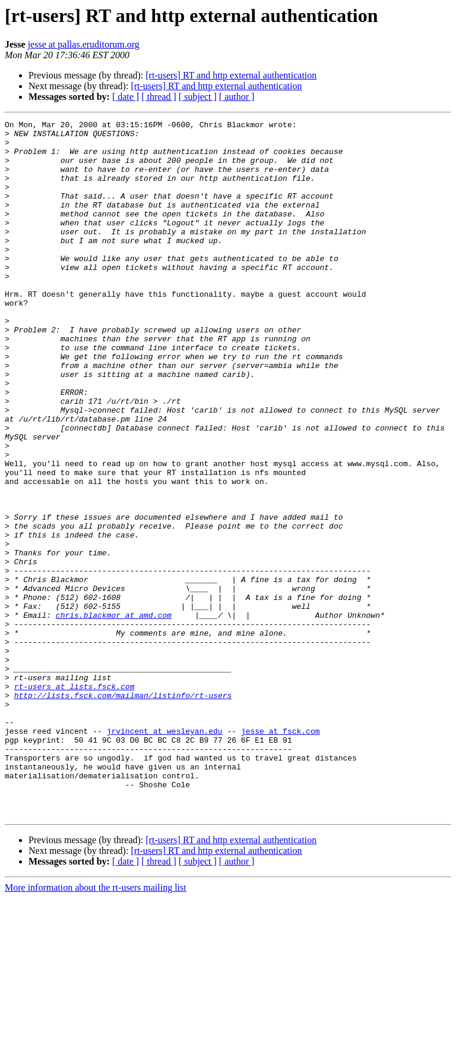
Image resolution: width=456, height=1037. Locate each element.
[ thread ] (158, 97)
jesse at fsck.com (280, 854)
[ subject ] (198, 97)
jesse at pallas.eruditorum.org (84, 44)
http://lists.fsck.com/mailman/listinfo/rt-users (123, 811)
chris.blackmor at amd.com (114, 714)
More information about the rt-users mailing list (95, 1027)
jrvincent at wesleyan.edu (165, 854)
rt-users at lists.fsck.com (74, 800)
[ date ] (125, 97)
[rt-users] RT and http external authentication (230, 75)
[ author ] (237, 97)
